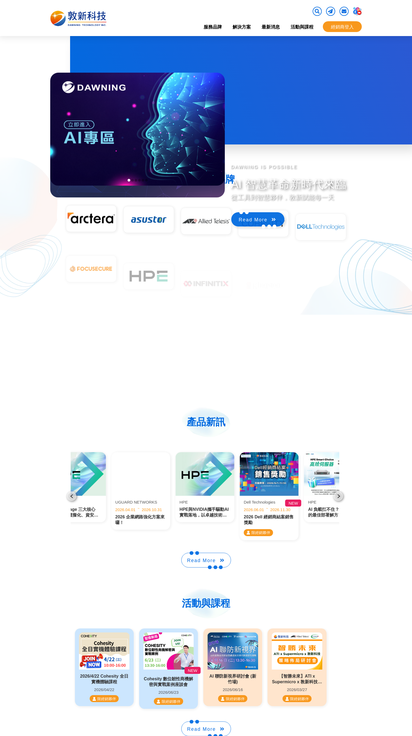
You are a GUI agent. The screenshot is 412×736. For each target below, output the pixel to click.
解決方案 (242, 27)
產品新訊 (206, 421)
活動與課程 (302, 27)
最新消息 (271, 27)
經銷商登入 (342, 27)
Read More (257, 240)
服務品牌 (213, 27)
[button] (129, 180)
